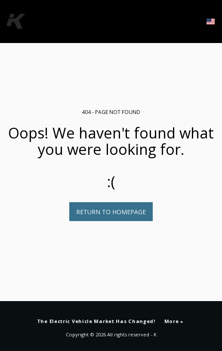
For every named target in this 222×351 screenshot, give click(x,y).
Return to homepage (111, 212)
